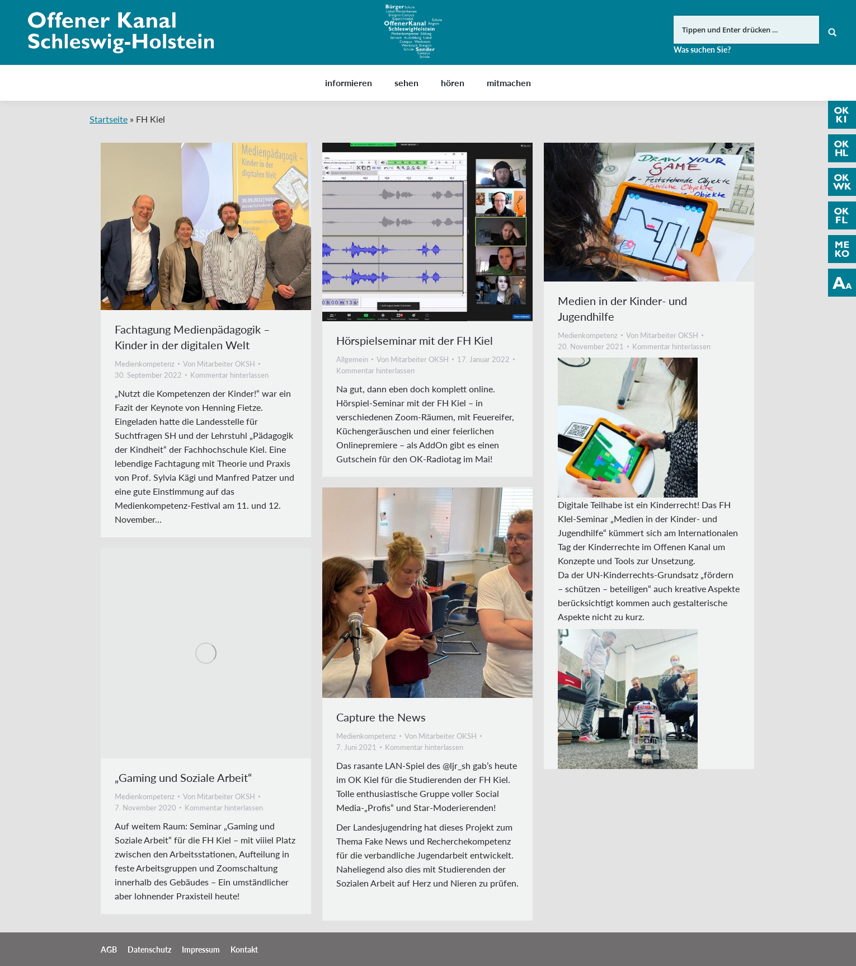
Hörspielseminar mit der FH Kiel (414, 340)
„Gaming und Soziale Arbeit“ (183, 777)
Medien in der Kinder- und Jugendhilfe (622, 308)
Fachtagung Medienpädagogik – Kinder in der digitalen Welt (192, 336)
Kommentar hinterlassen (229, 375)
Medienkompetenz (145, 363)
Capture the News (381, 717)
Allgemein (352, 359)
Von (219, 363)
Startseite (109, 119)
